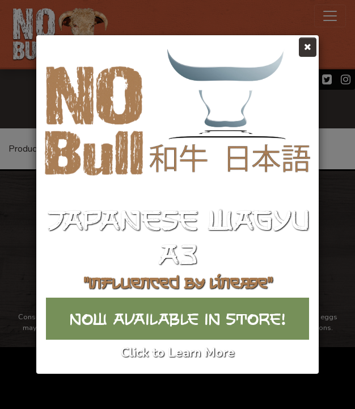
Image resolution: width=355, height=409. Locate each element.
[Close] (307, 47)
